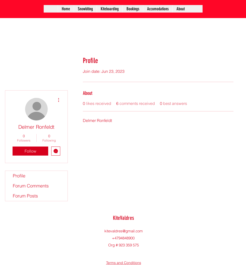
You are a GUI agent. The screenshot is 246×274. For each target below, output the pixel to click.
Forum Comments (31, 186)
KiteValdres (123, 218)
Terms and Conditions (123, 262)
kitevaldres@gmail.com (123, 231)
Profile (19, 176)
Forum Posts (25, 196)
